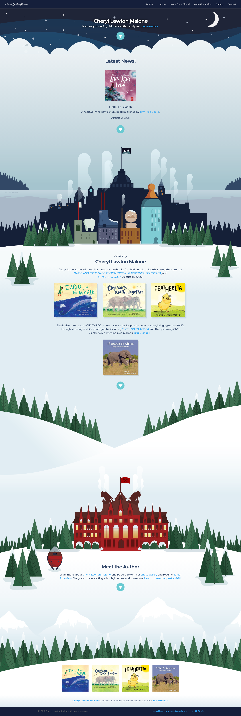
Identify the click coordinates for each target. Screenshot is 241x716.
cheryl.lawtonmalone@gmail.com (169, 711)
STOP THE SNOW (9, 192)
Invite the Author (203, 4)
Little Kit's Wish (120, 107)
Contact (232, 4)
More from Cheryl (180, 4)
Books (149, 4)
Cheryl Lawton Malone (97, 574)
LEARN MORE (143, 333)
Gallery (220, 4)
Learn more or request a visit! (162, 578)
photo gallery (149, 574)
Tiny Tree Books (149, 111)
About (163, 4)
